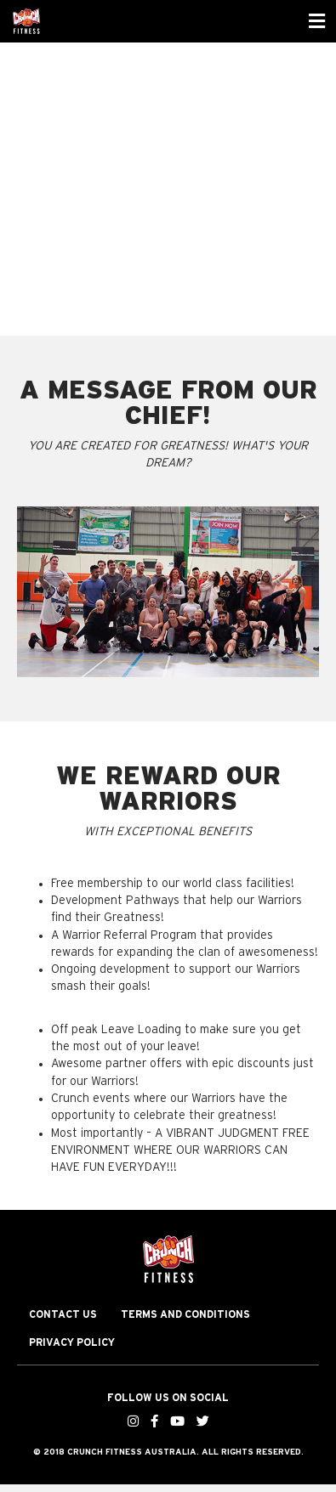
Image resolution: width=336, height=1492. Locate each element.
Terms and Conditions (185, 1314)
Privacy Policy (72, 1342)
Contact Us (63, 1314)
